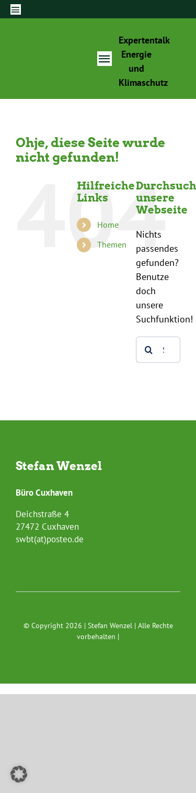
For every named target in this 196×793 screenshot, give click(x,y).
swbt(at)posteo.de (50, 539)
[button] (19, 774)
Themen (111, 244)
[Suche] (149, 350)
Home (108, 224)
